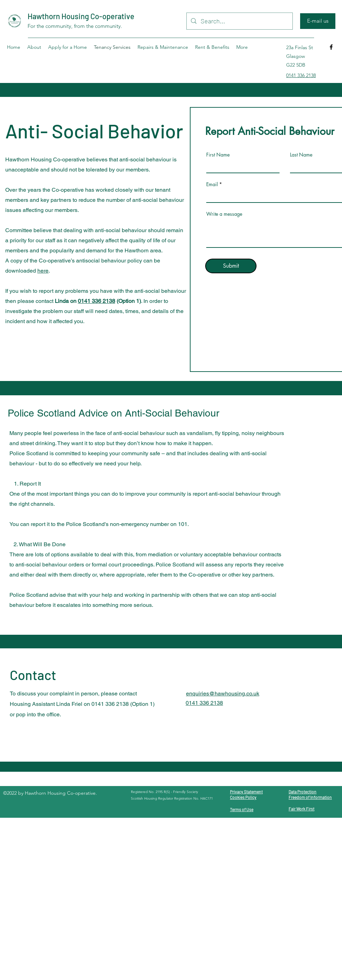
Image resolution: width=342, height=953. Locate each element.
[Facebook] (331, 47)
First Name (218, 154)
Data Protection (303, 791)
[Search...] (239, 21)
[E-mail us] (317, 21)
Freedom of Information (310, 797)
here (43, 270)
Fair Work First (301, 808)
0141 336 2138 (96, 301)
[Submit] (230, 266)
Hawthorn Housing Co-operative (81, 16)
